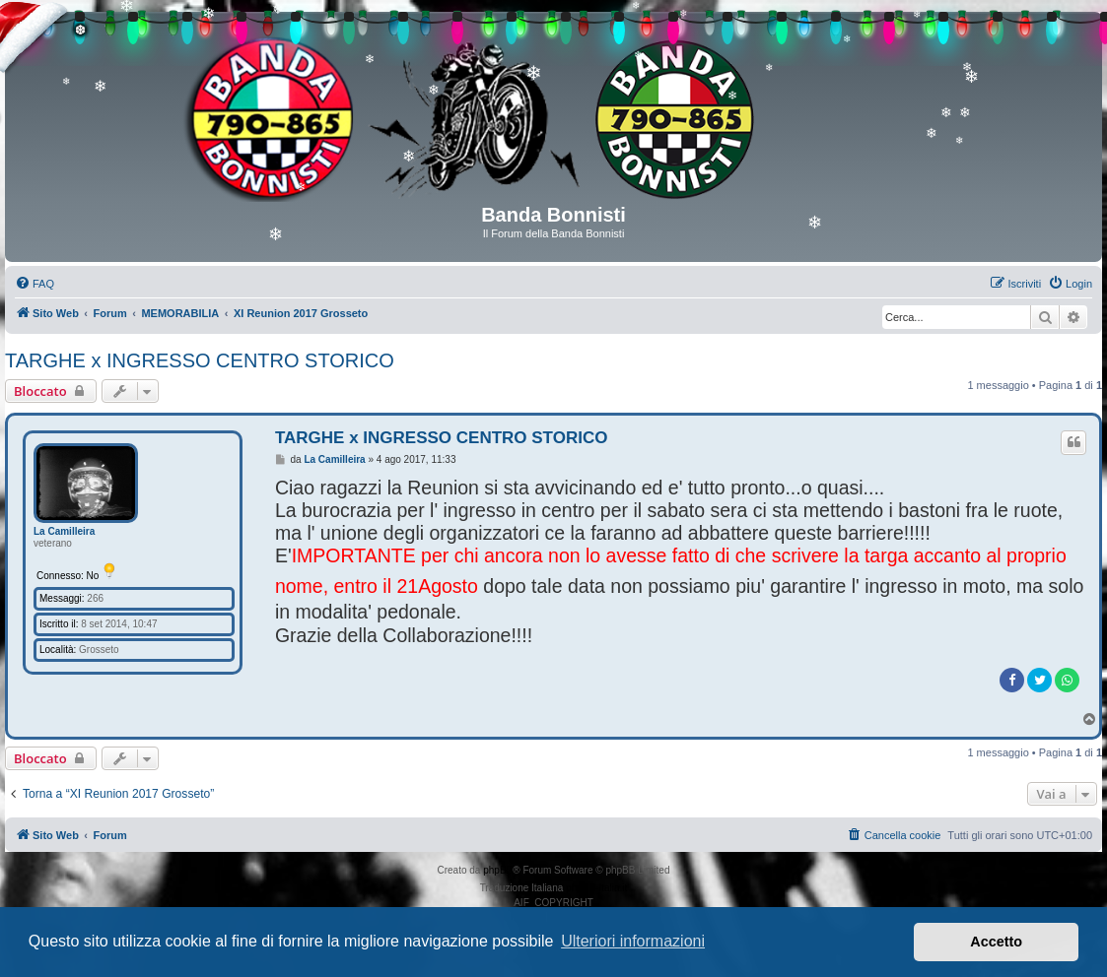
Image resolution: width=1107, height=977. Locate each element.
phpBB (498, 870)
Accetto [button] (996, 941)
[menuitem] (34, 283)
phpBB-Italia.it (596, 887)
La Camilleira (64, 531)
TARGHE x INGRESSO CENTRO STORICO (199, 360)
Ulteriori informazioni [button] (633, 941)
